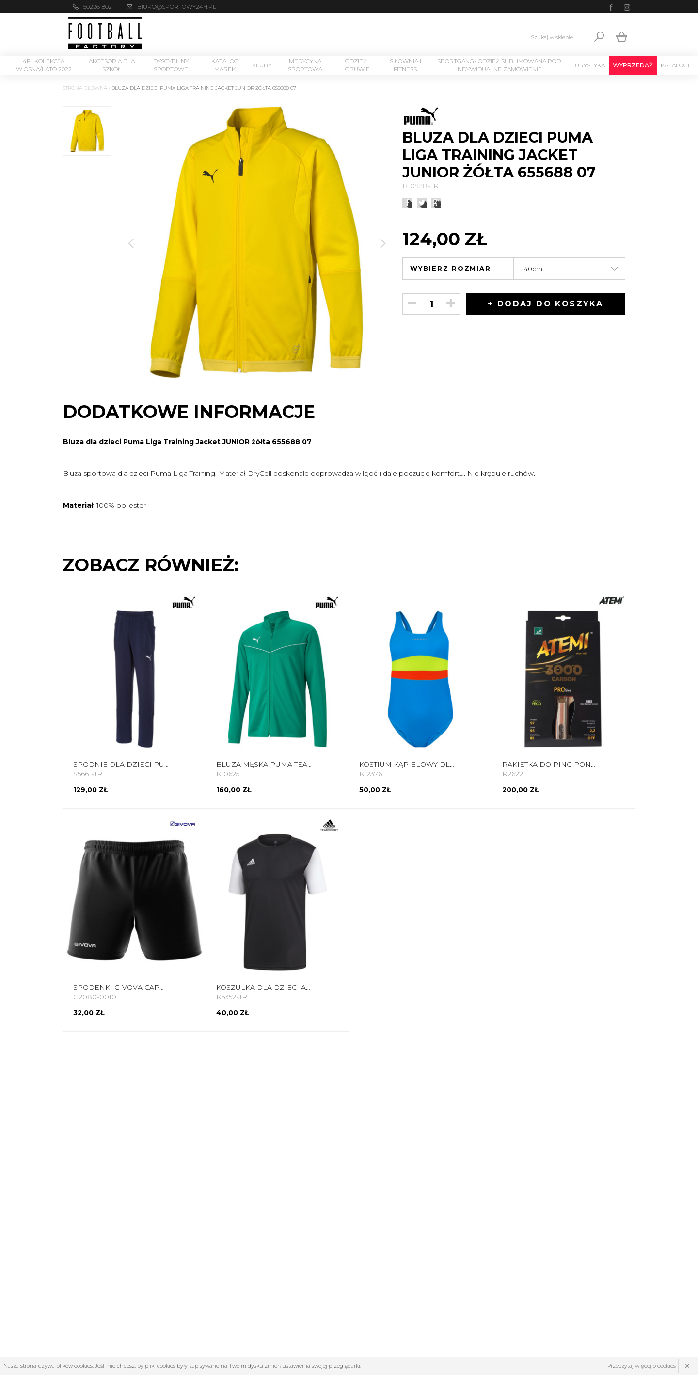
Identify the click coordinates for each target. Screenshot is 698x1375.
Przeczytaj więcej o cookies (641, 1365)
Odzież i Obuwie (357, 65)
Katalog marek (224, 65)
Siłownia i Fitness (405, 65)
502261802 (97, 6)
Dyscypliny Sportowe (171, 65)
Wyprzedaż (633, 65)
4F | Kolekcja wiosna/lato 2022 (44, 65)
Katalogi (675, 65)
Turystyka (588, 65)
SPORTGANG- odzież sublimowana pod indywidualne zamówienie (499, 65)
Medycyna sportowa (305, 65)
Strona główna (85, 88)
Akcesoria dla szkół (112, 65)
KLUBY (261, 65)
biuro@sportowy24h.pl (176, 6)
